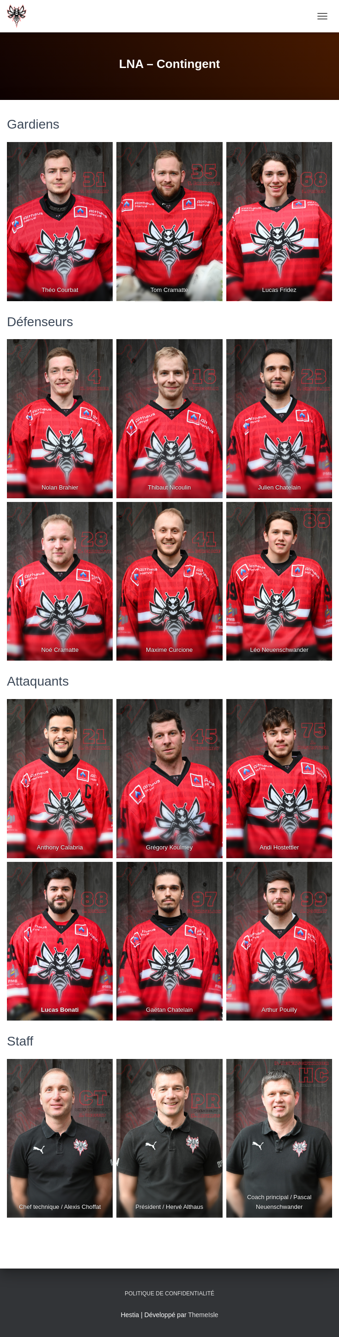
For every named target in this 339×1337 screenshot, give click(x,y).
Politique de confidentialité (169, 1293)
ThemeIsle (203, 1314)
